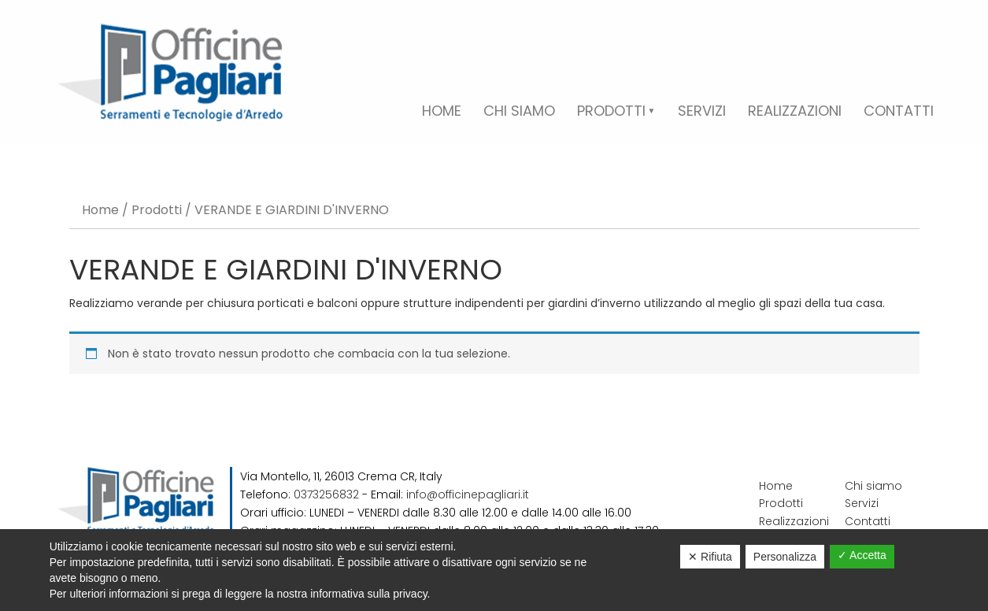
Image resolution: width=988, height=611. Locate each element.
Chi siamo (873, 486)
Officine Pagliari (170, 72)
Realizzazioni (794, 521)
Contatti (867, 521)
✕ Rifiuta (710, 556)
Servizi (862, 503)
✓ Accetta (862, 555)
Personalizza (784, 556)
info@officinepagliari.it (467, 494)
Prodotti (156, 210)
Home (100, 210)
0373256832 (326, 494)
